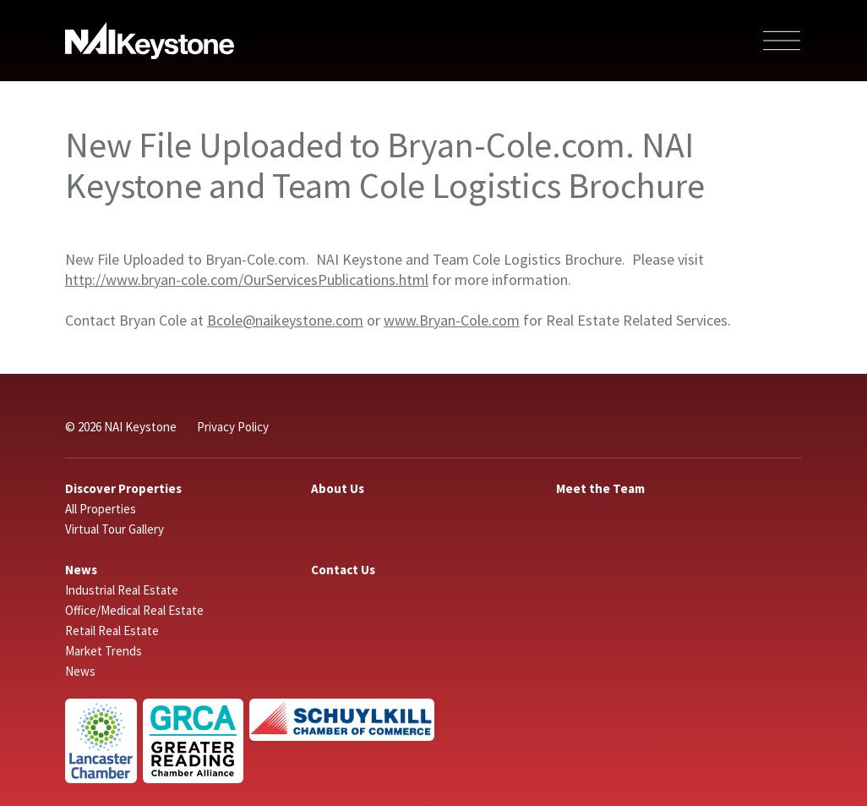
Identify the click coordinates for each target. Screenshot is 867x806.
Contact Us (343, 570)
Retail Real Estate (112, 630)
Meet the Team (600, 488)
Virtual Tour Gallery (114, 529)
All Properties (100, 509)
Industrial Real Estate (121, 590)
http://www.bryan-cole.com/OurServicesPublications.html (246, 279)
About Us (337, 488)
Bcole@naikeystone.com (285, 320)
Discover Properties (123, 488)
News (81, 570)
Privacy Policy (233, 427)
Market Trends (103, 651)
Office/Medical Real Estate (134, 610)
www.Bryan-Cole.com (452, 320)
